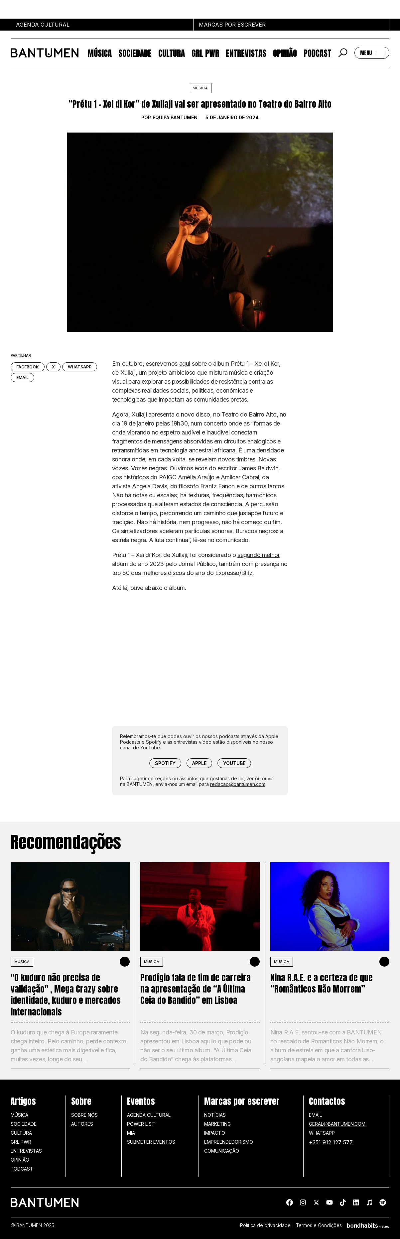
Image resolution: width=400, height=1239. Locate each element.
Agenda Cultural (149, 1115)
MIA (131, 1133)
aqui (184, 363)
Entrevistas (246, 52)
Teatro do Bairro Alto (249, 414)
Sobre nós (84, 1115)
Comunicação (221, 1151)
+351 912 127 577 (331, 1142)
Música (99, 52)
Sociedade (135, 52)
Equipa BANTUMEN (175, 117)
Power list (141, 1124)
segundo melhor (258, 554)
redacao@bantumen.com (237, 784)
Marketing (217, 1124)
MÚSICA (22, 961)
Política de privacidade (265, 1225)
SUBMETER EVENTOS (151, 1142)
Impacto (214, 1133)
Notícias (215, 1115)
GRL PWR (205, 52)
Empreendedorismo (228, 1142)
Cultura (171, 52)
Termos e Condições (319, 1225)
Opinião (285, 52)
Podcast (317, 52)
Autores (82, 1124)
